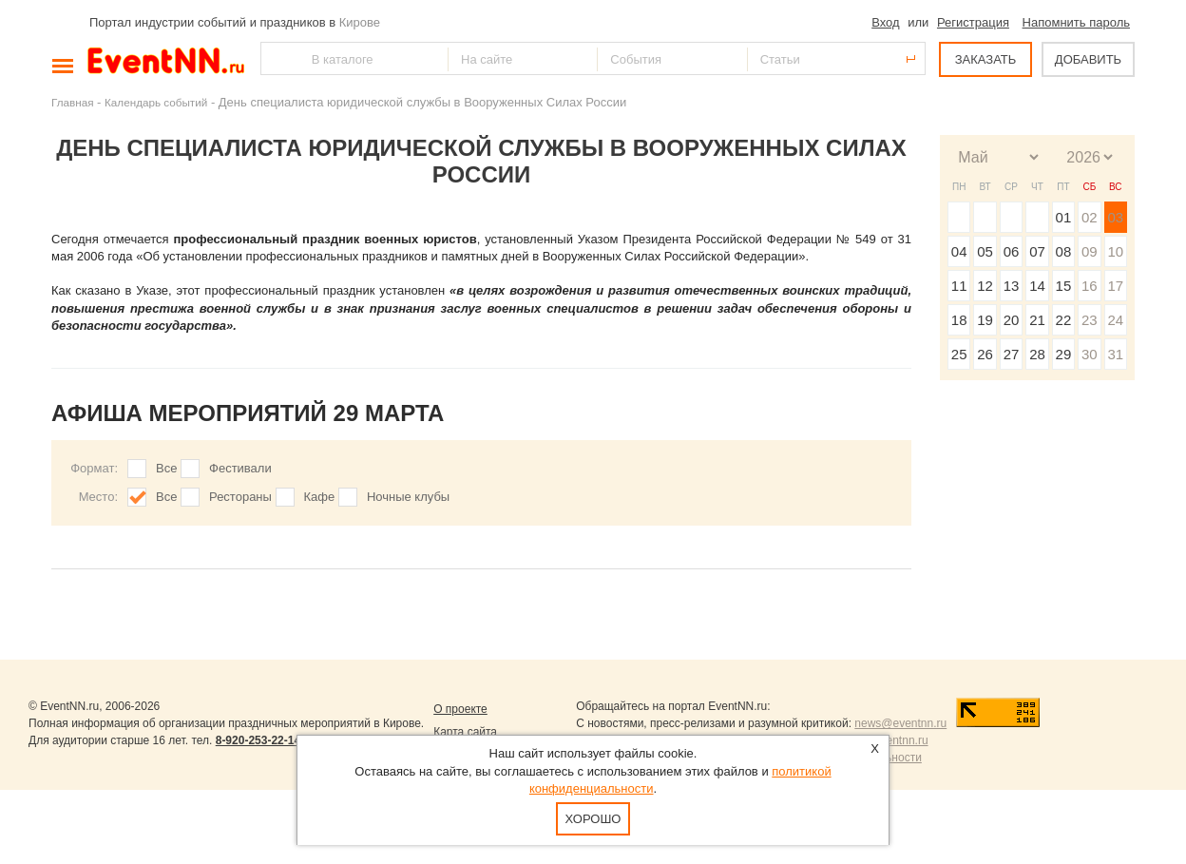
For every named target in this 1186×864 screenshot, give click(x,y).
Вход (885, 22)
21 (1037, 320)
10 (1115, 251)
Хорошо (593, 819)
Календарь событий (156, 102)
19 (985, 320)
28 (1037, 354)
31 (1115, 354)
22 (1064, 320)
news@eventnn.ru (900, 723)
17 (1115, 286)
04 (959, 251)
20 (1012, 320)
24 (1115, 320)
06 (1012, 251)
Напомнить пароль (1076, 22)
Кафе (319, 497)
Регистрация (973, 22)
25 (959, 354)
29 (1064, 354)
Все (166, 468)
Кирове (359, 22)
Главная (72, 102)
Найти (276, 58)
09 (1089, 251)
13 (1012, 286)
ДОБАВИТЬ (1088, 59)
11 (959, 286)
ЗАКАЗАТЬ (986, 59)
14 (1037, 286)
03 (1115, 217)
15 (1064, 286)
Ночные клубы (408, 497)
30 (1089, 354)
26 (985, 354)
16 (1089, 286)
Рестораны (240, 497)
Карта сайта (465, 732)
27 (1012, 354)
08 (1064, 251)
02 (1089, 217)
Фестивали (240, 468)
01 (1064, 217)
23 (1089, 320)
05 (985, 251)
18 (959, 320)
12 (985, 286)
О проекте (460, 709)
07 (1037, 251)
